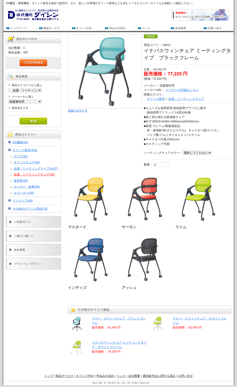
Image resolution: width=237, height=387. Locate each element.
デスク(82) (21, 156)
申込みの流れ (105, 376)
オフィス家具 (156, 99)
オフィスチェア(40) (27, 162)
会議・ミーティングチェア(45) (34, 174)
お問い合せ (185, 376)
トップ (48, 376)
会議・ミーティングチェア (186, 99)
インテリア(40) (22, 200)
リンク (121, 376)
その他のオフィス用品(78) (30, 208)
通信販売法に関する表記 (159, 376)
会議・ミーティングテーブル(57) (36, 168)
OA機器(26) (20, 142)
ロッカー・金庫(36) (27, 186)
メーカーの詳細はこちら (182, 90)
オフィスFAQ (85, 376)
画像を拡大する (77, 110)
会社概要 (134, 376)
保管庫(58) (21, 180)
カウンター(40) (24, 193)
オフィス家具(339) (24, 150)
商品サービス (64, 376)
